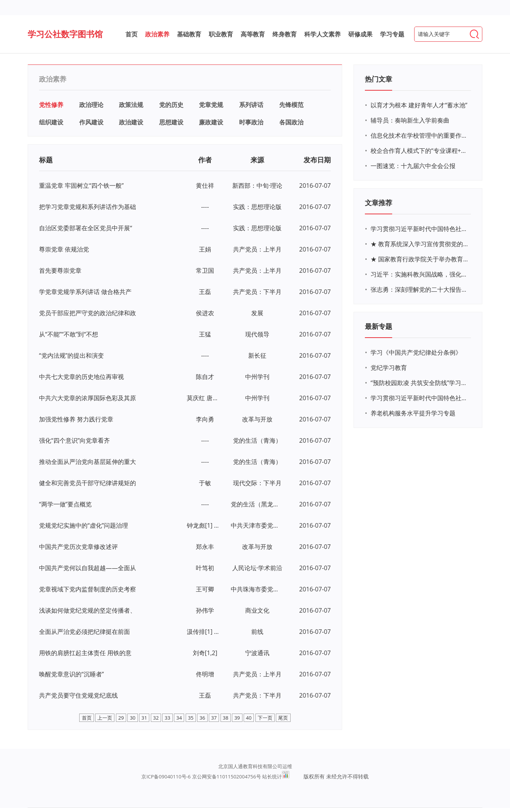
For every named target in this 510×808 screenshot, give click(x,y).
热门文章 (378, 78)
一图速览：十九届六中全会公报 (413, 166)
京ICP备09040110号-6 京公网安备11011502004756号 (201, 776)
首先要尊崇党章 (60, 270)
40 (249, 717)
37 (214, 717)
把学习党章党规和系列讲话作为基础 (87, 207)
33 (168, 717)
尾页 (283, 717)
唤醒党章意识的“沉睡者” (71, 674)
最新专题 (378, 326)
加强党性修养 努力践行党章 (76, 419)
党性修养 (51, 105)
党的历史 (171, 105)
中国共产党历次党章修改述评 (78, 546)
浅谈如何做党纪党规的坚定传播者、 (87, 610)
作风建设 (91, 122)
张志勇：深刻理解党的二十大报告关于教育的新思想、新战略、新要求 (420, 289)
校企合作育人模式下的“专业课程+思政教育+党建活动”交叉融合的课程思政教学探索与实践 (420, 150)
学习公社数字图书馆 (65, 33)
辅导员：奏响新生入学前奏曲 (410, 120)
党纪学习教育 (389, 367)
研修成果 (360, 34)
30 (133, 717)
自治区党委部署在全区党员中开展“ (85, 228)
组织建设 (51, 122)
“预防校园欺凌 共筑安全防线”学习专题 (420, 383)
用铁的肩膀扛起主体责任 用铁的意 (85, 653)
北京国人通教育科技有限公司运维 (255, 766)
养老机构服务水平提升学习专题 (413, 413)
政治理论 (91, 105)
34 (179, 717)
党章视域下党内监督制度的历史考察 (87, 589)
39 (237, 717)
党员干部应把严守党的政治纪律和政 (87, 313)
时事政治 (251, 122)
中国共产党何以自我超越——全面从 (87, 568)
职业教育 (221, 34)
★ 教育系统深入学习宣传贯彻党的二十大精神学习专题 (420, 244)
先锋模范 (291, 105)
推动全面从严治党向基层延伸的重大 (87, 461)
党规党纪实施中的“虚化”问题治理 (83, 525)
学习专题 (392, 34)
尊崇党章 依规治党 (64, 249)
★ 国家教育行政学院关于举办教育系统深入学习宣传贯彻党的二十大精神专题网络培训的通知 (420, 259)
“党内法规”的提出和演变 (71, 355)
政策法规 (131, 105)
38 (225, 717)
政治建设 (131, 122)
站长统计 (272, 776)
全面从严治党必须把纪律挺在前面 (84, 631)
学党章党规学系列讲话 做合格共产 (85, 292)
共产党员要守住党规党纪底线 (78, 695)
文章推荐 (378, 202)
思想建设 (171, 122)
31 (144, 717)
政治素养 (157, 34)
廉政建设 (211, 122)
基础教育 (189, 34)
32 (156, 717)
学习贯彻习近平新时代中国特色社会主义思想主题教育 (420, 398)
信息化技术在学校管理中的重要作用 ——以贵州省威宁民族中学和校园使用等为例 (420, 135)
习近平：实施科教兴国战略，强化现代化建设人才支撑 (420, 274)
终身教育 (284, 34)
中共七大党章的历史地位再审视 (81, 377)
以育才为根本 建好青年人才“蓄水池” (419, 105)
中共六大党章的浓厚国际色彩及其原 (87, 398)
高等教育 (253, 34)
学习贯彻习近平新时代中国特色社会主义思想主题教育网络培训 (420, 229)
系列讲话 (251, 105)
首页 (131, 34)
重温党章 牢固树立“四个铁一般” (81, 185)
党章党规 (211, 105)
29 (121, 717)
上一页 (104, 717)
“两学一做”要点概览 (65, 504)
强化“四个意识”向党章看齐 (74, 440)
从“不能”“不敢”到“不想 (68, 334)
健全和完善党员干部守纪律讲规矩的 (87, 483)
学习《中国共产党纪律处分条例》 (416, 352)
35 (191, 717)
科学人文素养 (322, 34)
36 (202, 717)
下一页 (265, 717)
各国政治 (291, 122)
